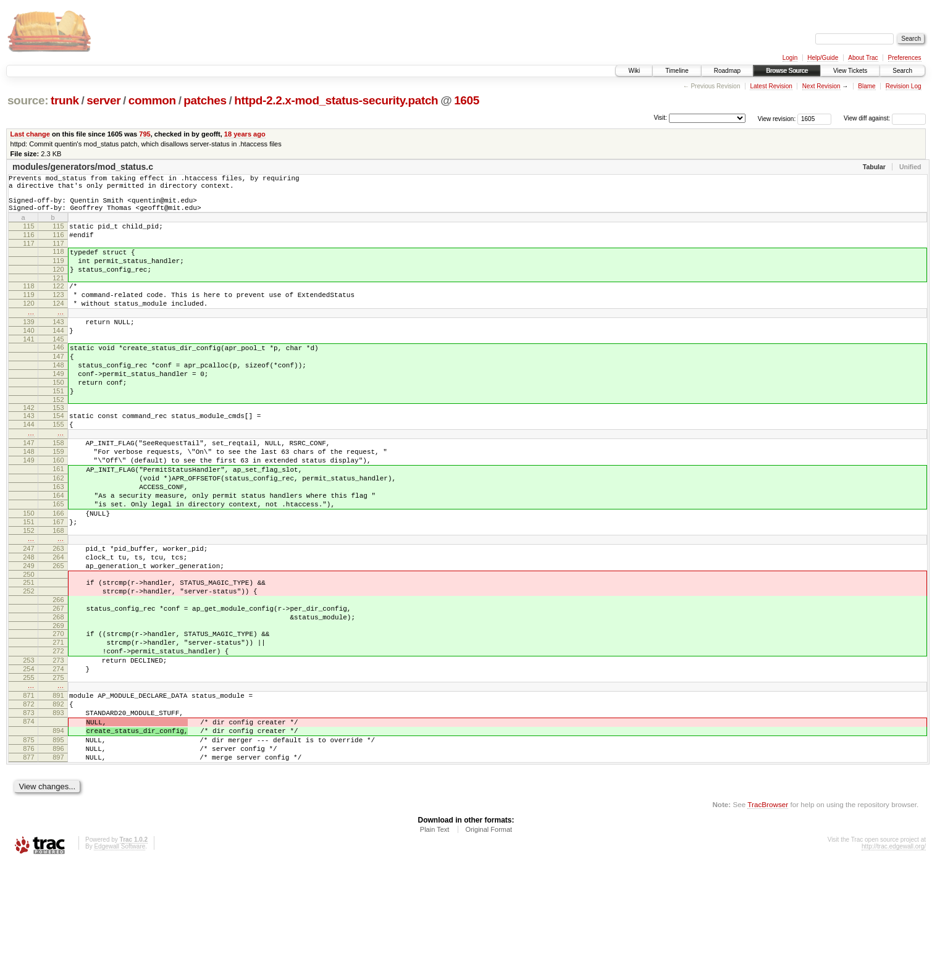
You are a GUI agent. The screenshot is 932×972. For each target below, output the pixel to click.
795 (144, 134)
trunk (65, 100)
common (152, 100)
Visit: (660, 117)
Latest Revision (771, 86)
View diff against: (885, 118)
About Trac (863, 57)
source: (27, 100)
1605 (466, 100)
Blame (866, 86)
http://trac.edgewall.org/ (894, 955)
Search (902, 70)
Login (790, 57)
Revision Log (904, 86)
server (103, 100)
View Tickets (850, 70)
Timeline (676, 70)
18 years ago (245, 134)
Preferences (905, 57)
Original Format (488, 938)
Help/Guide (822, 57)
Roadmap (727, 70)
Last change (30, 134)
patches (204, 100)
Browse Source (787, 70)
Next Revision (821, 86)
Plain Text (435, 938)
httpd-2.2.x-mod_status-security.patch (336, 100)
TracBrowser (767, 914)
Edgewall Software (119, 955)
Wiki (634, 70)
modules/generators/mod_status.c (82, 167)
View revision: (777, 118)
